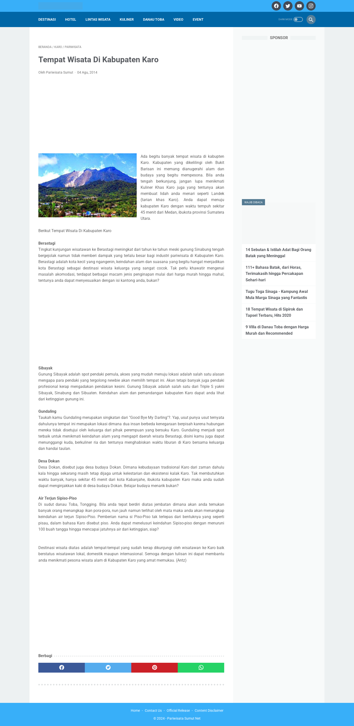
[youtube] (299, 5)
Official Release (178, 710)
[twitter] (287, 5)
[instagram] (310, 5)
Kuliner (127, 19)
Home (135, 710)
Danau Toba (153, 19)
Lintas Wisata (98, 19)
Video (178, 19)
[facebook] (275, 5)
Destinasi (47, 19)
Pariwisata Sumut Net (184, 718)
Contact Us (153, 710)
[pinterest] (154, 668)
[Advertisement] (131, 115)
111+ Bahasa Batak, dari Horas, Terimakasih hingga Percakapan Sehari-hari (274, 273)
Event (198, 19)
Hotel (70, 19)
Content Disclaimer (209, 710)
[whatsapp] (201, 668)
